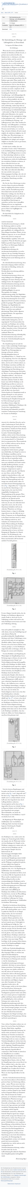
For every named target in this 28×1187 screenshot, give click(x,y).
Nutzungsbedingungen (7, 1180)
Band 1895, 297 (9, 12)
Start (2, 12)
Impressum (17, 1183)
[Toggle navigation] (3, 8)
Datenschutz (11, 1183)
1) (18, 485)
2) (12, 697)
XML (10, 29)
